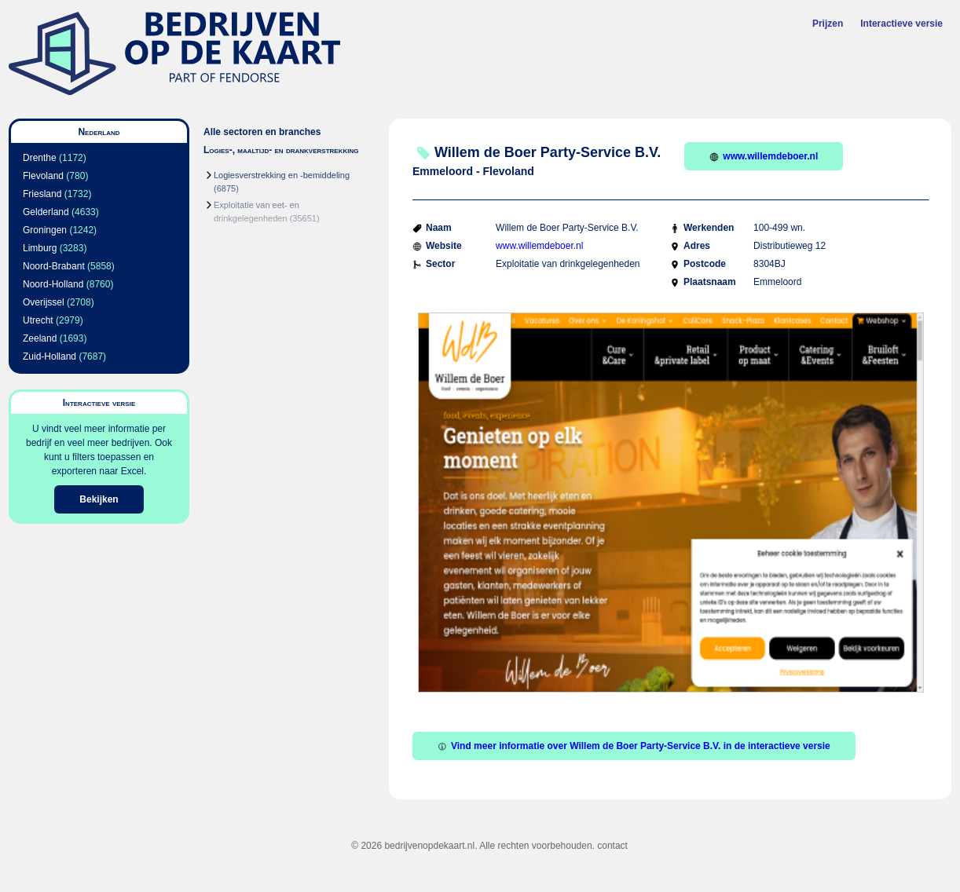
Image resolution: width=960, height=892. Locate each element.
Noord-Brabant (54, 266)
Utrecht (38, 320)
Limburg (40, 248)
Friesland (42, 193)
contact (612, 845)
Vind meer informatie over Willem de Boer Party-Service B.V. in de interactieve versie (634, 745)
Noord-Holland (53, 284)
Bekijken (98, 499)
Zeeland (40, 338)
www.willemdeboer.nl (763, 156)
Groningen (45, 230)
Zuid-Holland (49, 356)
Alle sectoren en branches (262, 131)
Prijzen (827, 23)
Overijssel (43, 302)
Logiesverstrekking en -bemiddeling (282, 175)
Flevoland (43, 175)
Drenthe (40, 157)
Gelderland (46, 212)
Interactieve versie (901, 23)
